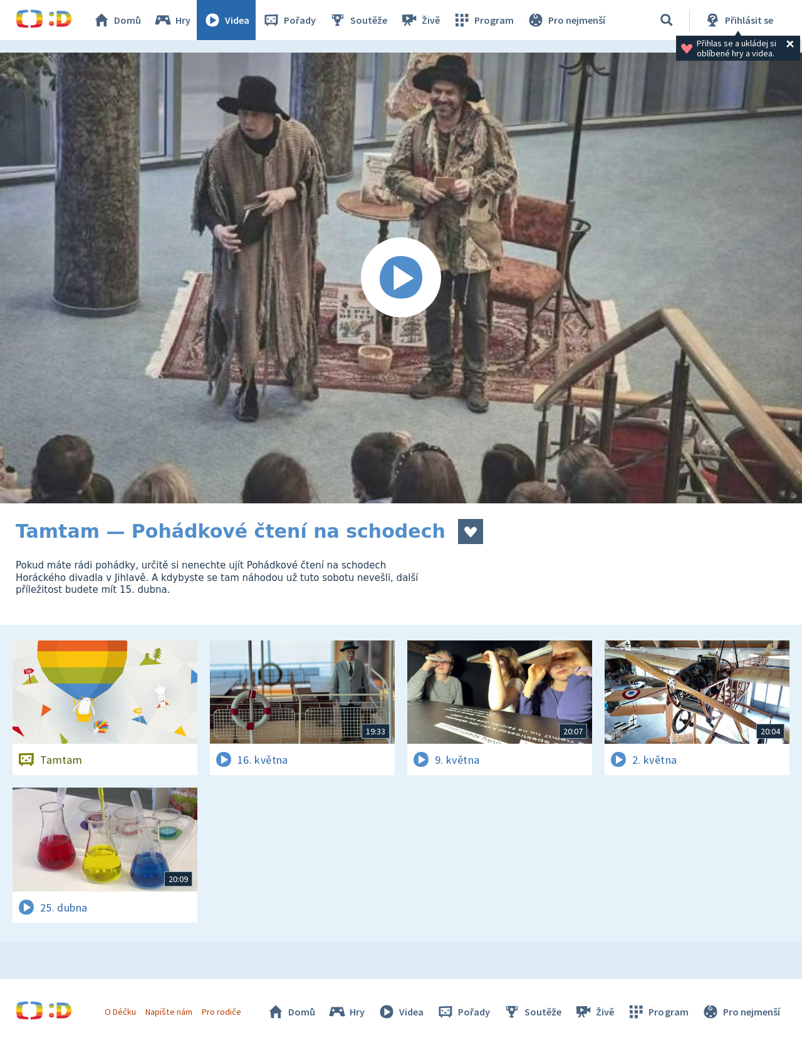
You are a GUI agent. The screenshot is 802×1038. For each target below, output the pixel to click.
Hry (172, 20)
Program (483, 20)
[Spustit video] (401, 278)
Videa (226, 20)
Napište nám (168, 1011)
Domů (116, 20)
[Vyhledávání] (666, 20)
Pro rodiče (221, 1011)
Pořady (289, 20)
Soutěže (357, 20)
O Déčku (120, 1011)
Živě (420, 20)
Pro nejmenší (565, 20)
